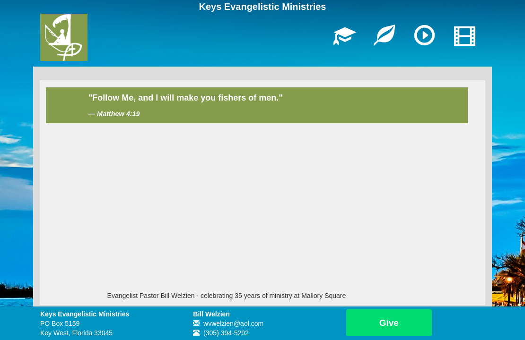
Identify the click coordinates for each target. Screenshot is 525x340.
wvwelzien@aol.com (233, 323)
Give (389, 323)
